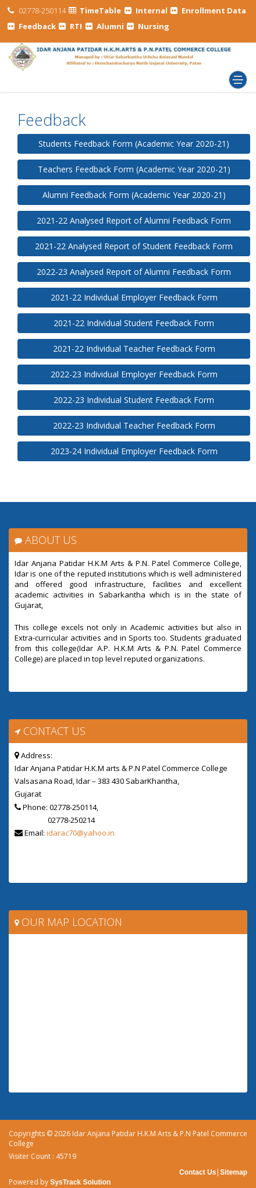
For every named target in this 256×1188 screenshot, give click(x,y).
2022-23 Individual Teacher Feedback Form (134, 425)
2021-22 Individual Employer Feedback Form (134, 297)
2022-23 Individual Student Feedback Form (134, 399)
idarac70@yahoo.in (81, 833)
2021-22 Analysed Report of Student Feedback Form (134, 246)
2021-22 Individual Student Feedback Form (134, 322)
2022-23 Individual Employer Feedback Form (134, 374)
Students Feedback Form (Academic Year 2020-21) (133, 143)
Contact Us (197, 1172)
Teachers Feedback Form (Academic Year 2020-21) (134, 169)
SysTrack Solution (79, 1182)
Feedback (51, 119)
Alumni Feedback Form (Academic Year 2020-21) (134, 194)
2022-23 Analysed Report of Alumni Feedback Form (134, 271)
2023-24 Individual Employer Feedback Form (134, 451)
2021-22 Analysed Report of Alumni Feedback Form (134, 220)
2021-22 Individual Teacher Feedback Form (134, 348)
